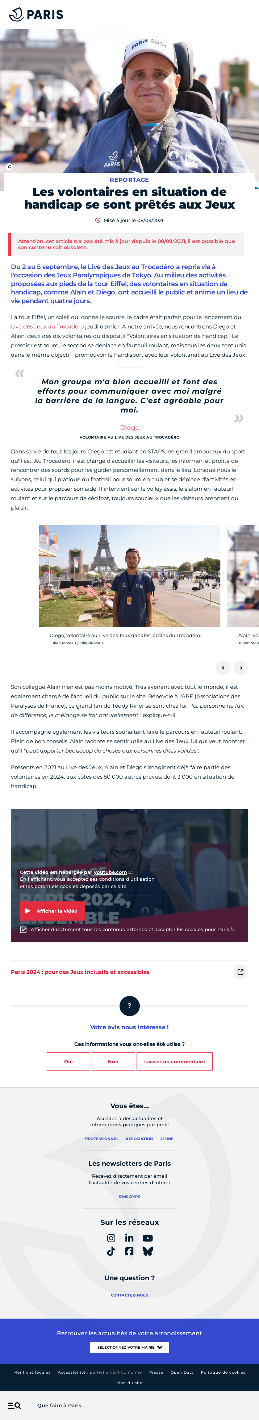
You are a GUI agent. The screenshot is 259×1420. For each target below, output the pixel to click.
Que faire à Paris (59, 1405)
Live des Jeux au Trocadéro (47, 326)
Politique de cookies (223, 1372)
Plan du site (129, 1383)
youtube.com (110, 872)
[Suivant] (241, 668)
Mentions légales (32, 1372)
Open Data (182, 1372)
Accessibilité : (100, 1372)
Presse (156, 1372)
